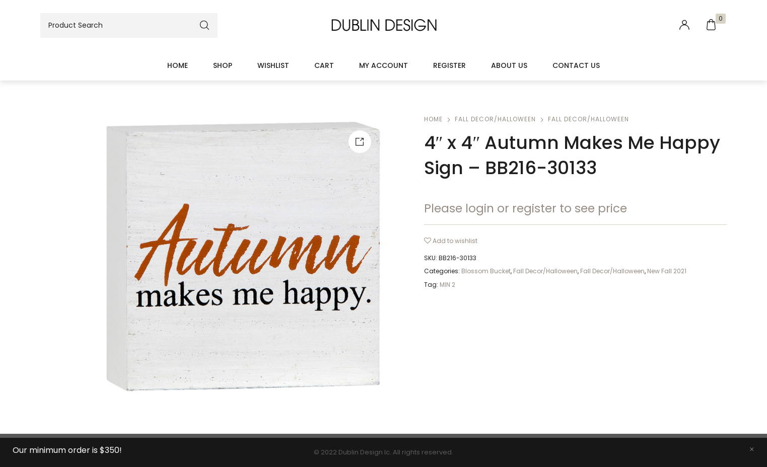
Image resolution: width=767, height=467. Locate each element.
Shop (222, 65)
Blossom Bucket (486, 271)
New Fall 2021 (666, 271)
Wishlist (273, 65)
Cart (324, 65)
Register (449, 65)
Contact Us (576, 65)
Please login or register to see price (525, 208)
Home (177, 65)
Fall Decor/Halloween (495, 119)
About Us (509, 65)
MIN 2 (447, 284)
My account (383, 65)
